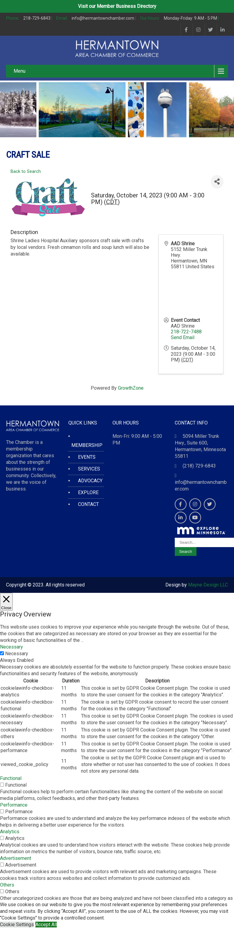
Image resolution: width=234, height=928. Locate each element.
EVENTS (87, 457)
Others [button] (7, 885)
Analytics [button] (9, 831)
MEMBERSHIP (86, 445)
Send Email (182, 337)
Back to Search (26, 171)
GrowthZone (131, 388)
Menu (19, 71)
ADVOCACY (90, 481)
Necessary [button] (11, 647)
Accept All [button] (46, 924)
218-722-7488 (186, 332)
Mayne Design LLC (208, 585)
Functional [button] (10, 778)
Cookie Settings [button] (17, 924)
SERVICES (89, 469)
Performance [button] (14, 805)
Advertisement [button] (15, 858)
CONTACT (88, 504)
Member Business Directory (126, 6)
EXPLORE (88, 492)
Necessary (16, 653)
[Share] (217, 182)
